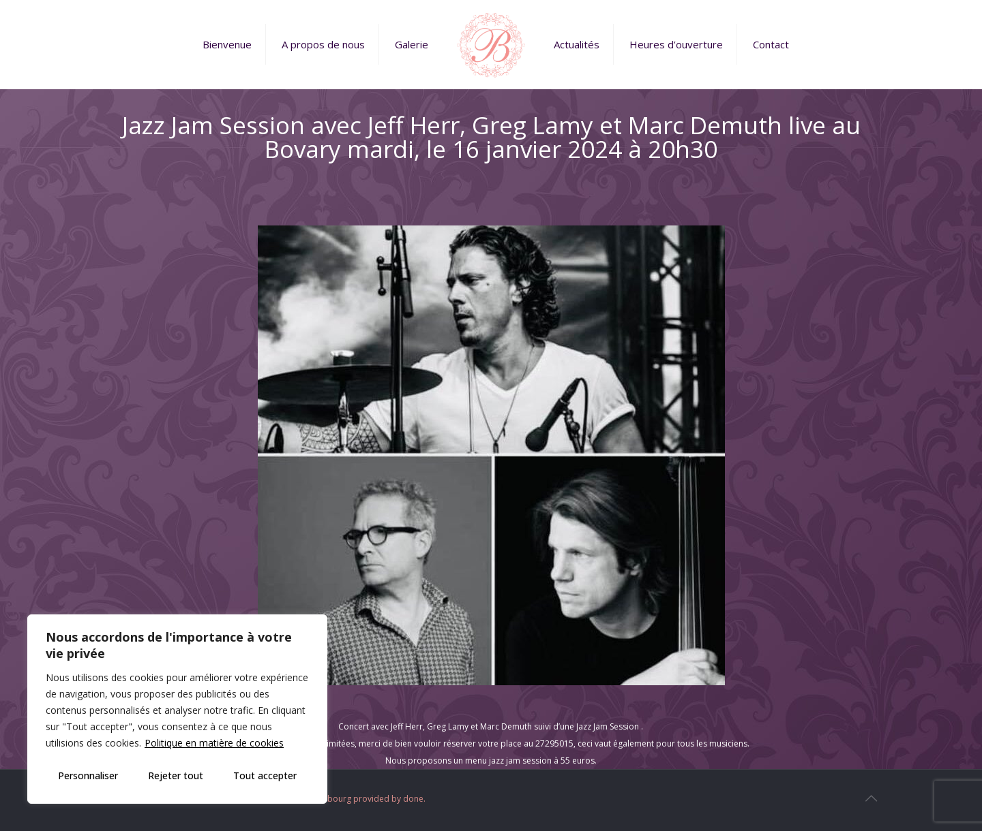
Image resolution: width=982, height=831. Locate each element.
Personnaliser (88, 775)
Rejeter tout (175, 775)
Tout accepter (265, 775)
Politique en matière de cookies (214, 742)
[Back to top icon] (871, 798)
